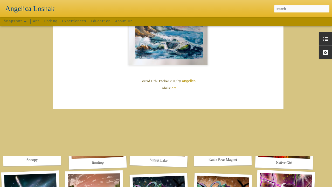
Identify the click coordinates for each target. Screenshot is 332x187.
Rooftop (97, 163)
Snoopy (32, 160)
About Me (124, 21)
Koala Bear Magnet (223, 160)
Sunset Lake (159, 160)
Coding (52, 21)
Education (100, 21)
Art (37, 21)
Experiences (74, 21)
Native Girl (284, 163)
